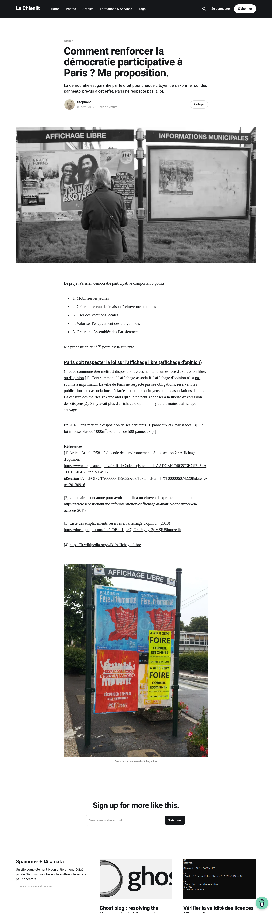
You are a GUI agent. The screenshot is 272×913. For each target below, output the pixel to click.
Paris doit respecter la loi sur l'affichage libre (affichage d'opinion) (133, 362)
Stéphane (84, 102)
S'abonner (245, 9)
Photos (71, 9)
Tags (142, 9)
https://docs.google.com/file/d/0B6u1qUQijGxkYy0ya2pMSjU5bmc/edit (122, 529)
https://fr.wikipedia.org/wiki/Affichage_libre (105, 545)
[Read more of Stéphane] (69, 104)
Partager (199, 104)
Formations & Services (116, 9)
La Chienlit (28, 8)
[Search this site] (204, 9)
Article (68, 41)
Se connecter (220, 9)
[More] (154, 9)
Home (55, 9)
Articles (87, 9)
